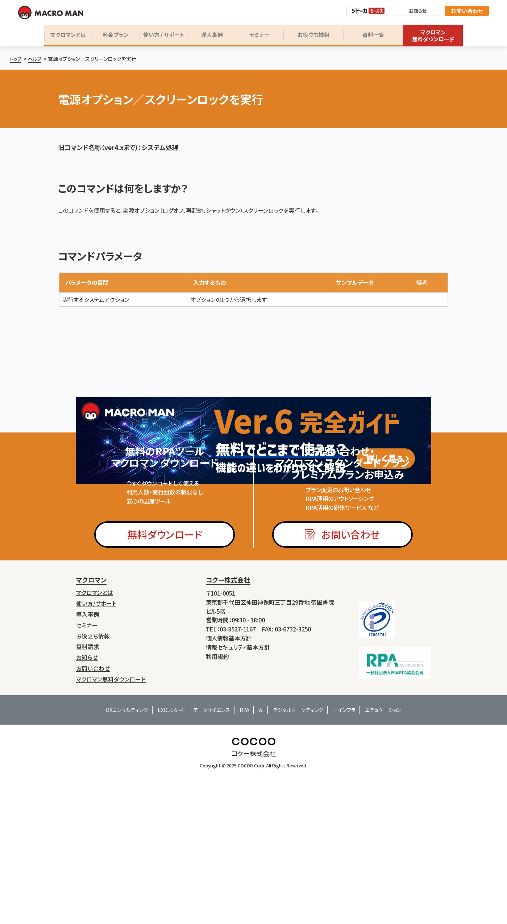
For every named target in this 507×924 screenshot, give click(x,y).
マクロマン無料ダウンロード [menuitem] (111, 760)
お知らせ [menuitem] (87, 739)
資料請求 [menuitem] (87, 729)
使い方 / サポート (163, 34)
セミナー (259, 34)
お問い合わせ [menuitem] (93, 749)
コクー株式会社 (228, 666)
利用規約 (217, 742)
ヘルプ (36, 58)
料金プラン (116, 34)
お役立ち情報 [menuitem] (93, 719)
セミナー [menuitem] (86, 709)
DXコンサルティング (127, 790)
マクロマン (91, 666)
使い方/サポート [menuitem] (96, 688)
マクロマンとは (68, 34)
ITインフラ (344, 790)
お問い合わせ (467, 10)
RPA (244, 790)
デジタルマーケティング (298, 790)
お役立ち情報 (313, 34)
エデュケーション (383, 790)
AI (261, 790)
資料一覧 (373, 34)
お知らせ (418, 10)
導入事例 (212, 34)
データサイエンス (211, 790)
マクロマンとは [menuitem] (94, 678)
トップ (16, 58)
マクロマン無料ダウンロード (433, 35)
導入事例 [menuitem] (87, 699)
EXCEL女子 (170, 790)
